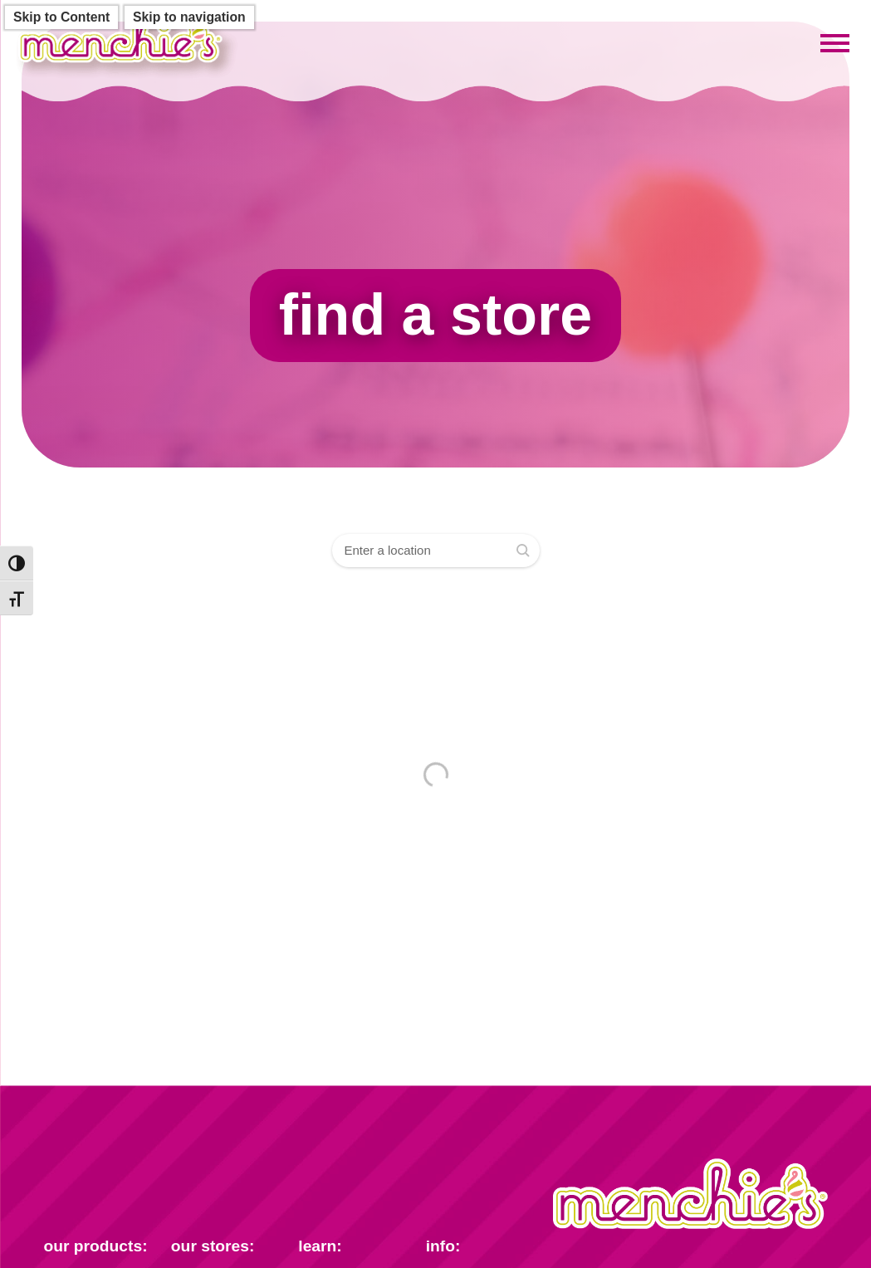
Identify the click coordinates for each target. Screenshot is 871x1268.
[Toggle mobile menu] (835, 44)
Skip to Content (61, 17)
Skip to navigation (189, 17)
